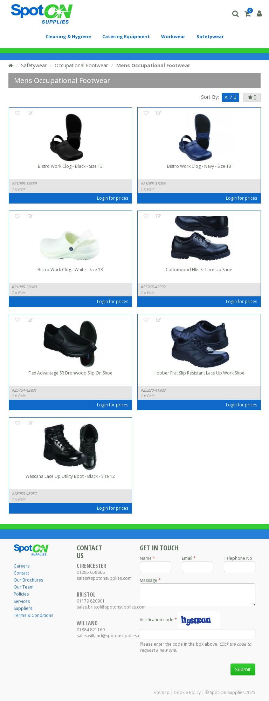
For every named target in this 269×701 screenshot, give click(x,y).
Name (146, 558)
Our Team (24, 587)
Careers (21, 566)
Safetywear (34, 65)
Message (148, 580)
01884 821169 (91, 630)
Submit (243, 669)
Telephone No (238, 558)
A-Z (230, 97)
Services (22, 601)
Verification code (156, 620)
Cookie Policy (187, 692)
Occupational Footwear (81, 65)
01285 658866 (91, 572)
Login (102, 198)
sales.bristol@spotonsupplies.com (111, 607)
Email (187, 558)
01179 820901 (91, 601)
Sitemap (161, 692)
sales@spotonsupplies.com (104, 578)
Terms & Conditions (33, 615)
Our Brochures (28, 580)
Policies (21, 594)
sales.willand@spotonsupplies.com (112, 636)
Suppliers (23, 608)
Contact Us (89, 551)
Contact (21, 573)
